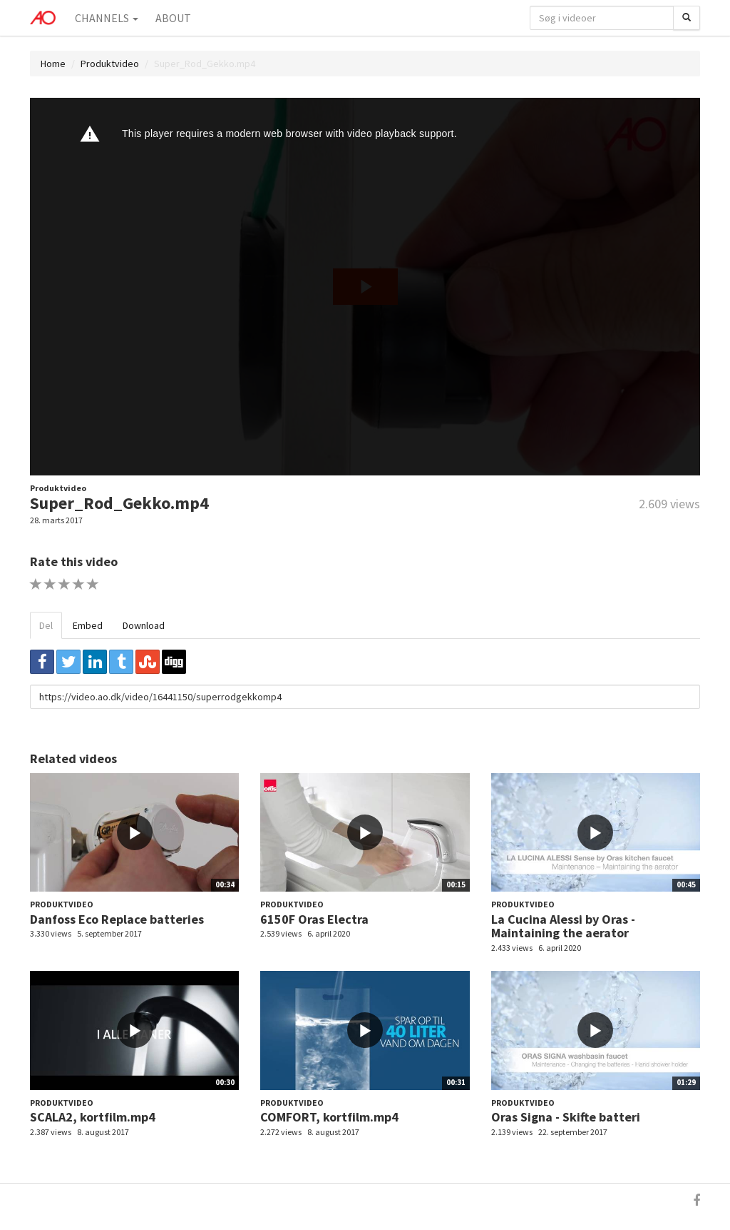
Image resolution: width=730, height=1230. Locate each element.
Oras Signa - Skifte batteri (565, 1117)
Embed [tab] (88, 625)
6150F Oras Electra (314, 919)
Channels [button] (106, 18)
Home (53, 63)
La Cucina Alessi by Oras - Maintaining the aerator (563, 926)
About (173, 18)
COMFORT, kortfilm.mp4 (329, 1117)
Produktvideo (110, 63)
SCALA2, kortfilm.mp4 (92, 1117)
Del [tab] (46, 625)
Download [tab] (144, 625)
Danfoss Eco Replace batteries (117, 919)
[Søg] (686, 18)
